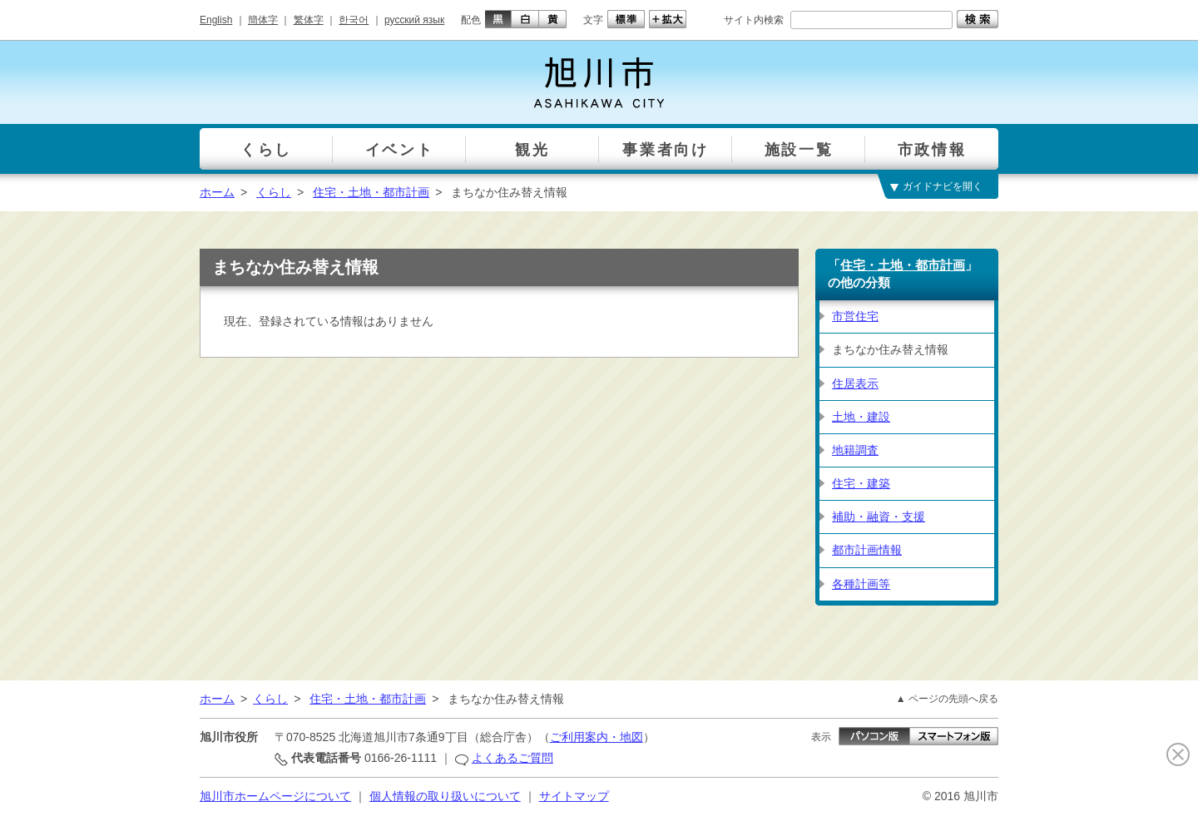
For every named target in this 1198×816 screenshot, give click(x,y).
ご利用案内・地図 (596, 737)
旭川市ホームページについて (275, 796)
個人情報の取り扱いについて (445, 796)
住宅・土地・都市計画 (371, 192)
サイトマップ (574, 796)
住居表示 (855, 383)
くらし (273, 192)
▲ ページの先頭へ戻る (947, 699)
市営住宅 (855, 316)
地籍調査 (855, 450)
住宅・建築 (861, 483)
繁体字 (309, 20)
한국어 (354, 20)
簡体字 (263, 20)
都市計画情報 (867, 549)
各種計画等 (861, 584)
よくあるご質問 (512, 757)
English (216, 20)
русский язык (414, 20)
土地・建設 (861, 416)
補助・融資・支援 (878, 516)
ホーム (217, 192)
